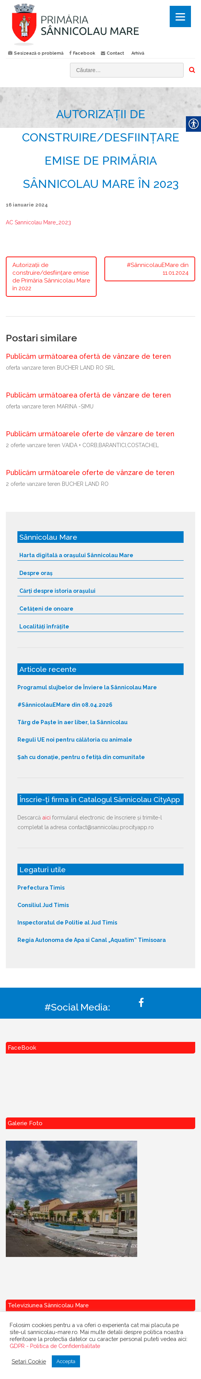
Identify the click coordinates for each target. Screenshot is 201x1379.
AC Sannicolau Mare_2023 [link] (38, 222)
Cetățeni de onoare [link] (46, 609)
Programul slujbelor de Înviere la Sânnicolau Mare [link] (87, 687)
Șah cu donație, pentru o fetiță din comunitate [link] (81, 757)
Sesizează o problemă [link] (38, 53)
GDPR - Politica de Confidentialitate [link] (55, 1346)
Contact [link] (115, 53)
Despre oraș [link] (36, 573)
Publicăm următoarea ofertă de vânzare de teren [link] (88, 356)
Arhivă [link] (137, 53)
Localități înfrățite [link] (44, 626)
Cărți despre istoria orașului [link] (57, 591)
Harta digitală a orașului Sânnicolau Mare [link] (76, 555)
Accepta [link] (65, 1361)
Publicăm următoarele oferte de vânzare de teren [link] (90, 434)
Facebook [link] (84, 53)
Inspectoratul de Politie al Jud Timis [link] (67, 922)
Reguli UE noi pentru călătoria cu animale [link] (74, 740)
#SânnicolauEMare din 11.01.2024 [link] (158, 269)
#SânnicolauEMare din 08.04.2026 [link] (64, 705)
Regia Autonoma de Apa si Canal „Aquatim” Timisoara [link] (91, 940)
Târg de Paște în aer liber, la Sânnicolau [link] (72, 722)
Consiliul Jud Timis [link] (43, 905)
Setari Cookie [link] (29, 1361)
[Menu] (180, 16)
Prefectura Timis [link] (41, 888)
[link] (100, 24)
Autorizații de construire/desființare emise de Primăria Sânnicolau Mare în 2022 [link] (51, 277)
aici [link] (47, 817)
